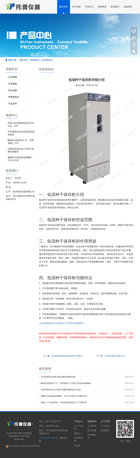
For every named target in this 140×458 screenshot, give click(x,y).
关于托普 (76, 7)
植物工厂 (78, 433)
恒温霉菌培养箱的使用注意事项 (67, 356)
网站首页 (63, 7)
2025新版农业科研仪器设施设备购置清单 (58, 377)
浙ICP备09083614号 (49, 438)
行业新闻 (12, 84)
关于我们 (105, 426)
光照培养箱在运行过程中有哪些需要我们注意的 (61, 390)
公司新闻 (12, 77)
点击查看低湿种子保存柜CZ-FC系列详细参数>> (62, 323)
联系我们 (115, 7)
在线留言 (127, 7)
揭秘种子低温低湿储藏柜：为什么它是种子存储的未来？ (65, 396)
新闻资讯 (102, 7)
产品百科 (12, 103)
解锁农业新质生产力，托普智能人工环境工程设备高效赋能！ (66, 383)
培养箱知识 (47, 60)
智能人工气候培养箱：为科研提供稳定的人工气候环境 (64, 402)
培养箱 (77, 445)
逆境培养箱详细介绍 (115, 356)
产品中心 (89, 7)
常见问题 (12, 90)
